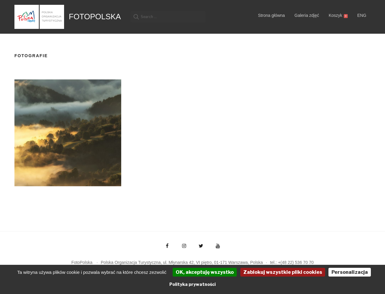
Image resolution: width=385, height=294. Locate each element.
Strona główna (271, 15)
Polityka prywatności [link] (192, 284)
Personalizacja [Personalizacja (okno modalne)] (349, 272)
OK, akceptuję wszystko (205, 272)
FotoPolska (95, 16)
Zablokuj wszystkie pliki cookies (282, 272)
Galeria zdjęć (306, 15)
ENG (361, 15)
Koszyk (338, 15)
